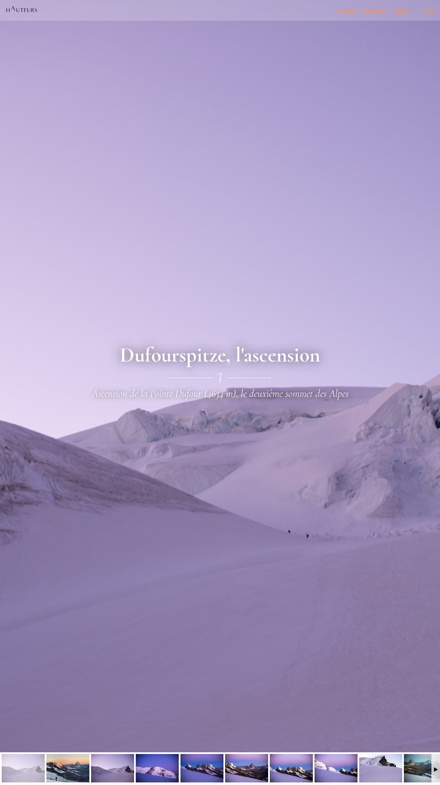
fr (426, 10)
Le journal (346, 10)
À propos (401, 10)
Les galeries (374, 10)
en (431, 10)
